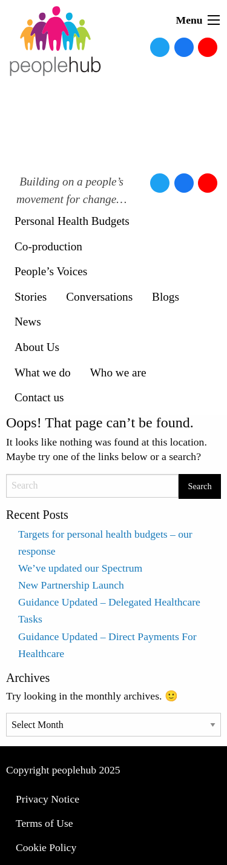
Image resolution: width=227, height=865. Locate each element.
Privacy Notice (47, 799)
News (28, 321)
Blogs (165, 296)
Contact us (39, 397)
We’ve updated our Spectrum (80, 568)
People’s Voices (51, 271)
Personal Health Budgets (72, 221)
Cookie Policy (46, 847)
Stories (31, 296)
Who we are (118, 372)
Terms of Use (44, 823)
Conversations (99, 296)
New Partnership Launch (71, 585)
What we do (43, 372)
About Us (37, 347)
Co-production (48, 246)
